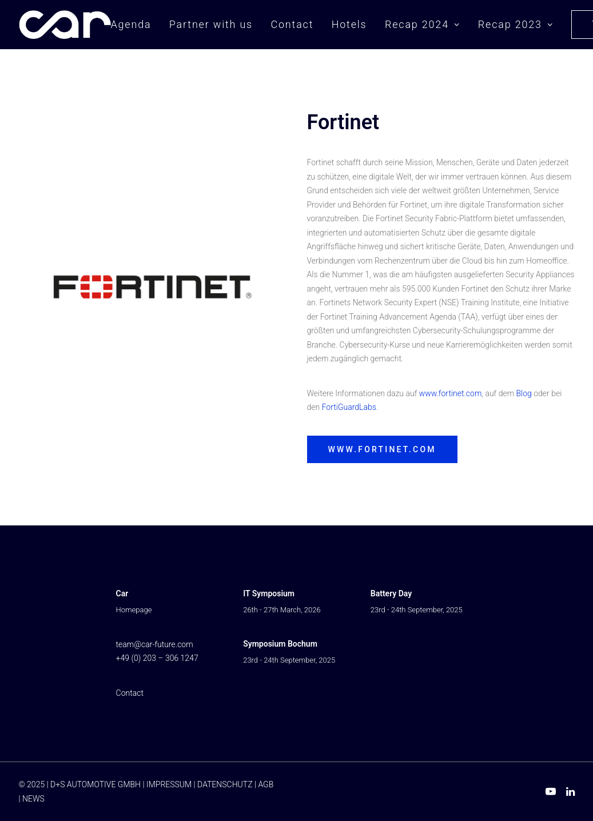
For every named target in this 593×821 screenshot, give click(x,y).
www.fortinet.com (450, 393)
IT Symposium (268, 593)
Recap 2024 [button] (422, 24)
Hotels (349, 24)
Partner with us (211, 24)
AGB (265, 784)
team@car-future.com (154, 644)
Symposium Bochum (280, 643)
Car (122, 593)
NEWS (33, 798)
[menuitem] (135, 24)
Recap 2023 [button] (515, 24)
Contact (291, 24)
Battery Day (391, 593)
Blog (523, 393)
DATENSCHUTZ (224, 784)
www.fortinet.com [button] (382, 449)
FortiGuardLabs (349, 407)
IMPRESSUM (169, 784)
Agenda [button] (131, 24)
